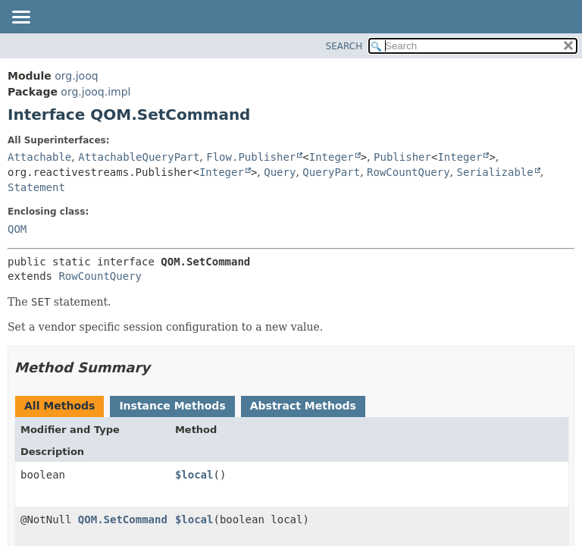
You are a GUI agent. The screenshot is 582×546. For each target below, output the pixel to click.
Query (280, 172)
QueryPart (331, 172)
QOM (17, 229)
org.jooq (76, 76)
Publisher (402, 157)
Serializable (495, 172)
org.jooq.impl (95, 92)
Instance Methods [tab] (172, 406)
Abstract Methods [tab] (303, 406)
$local (194, 475)
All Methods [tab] (59, 406)
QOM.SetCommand (122, 519)
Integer (331, 157)
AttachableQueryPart (138, 157)
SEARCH (344, 46)
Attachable (39, 157)
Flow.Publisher (251, 157)
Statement (36, 187)
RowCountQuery (408, 172)
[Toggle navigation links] (20, 18)
